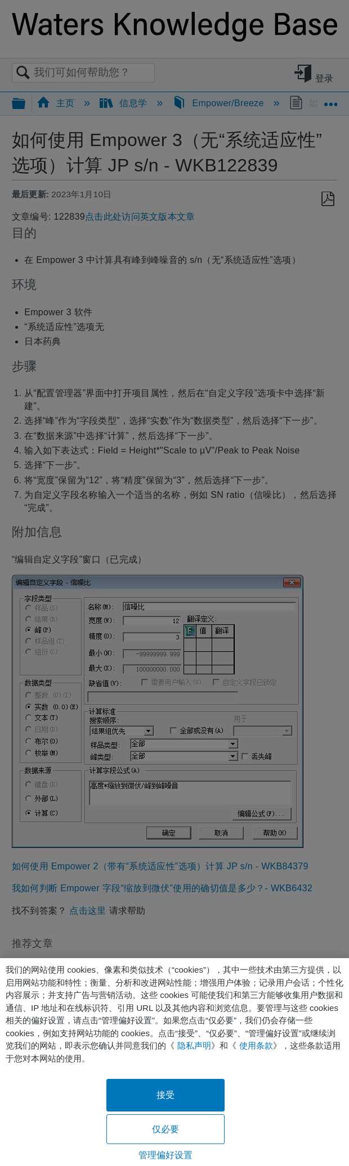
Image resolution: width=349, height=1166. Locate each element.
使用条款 (256, 1045)
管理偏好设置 (165, 1155)
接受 (165, 1095)
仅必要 (165, 1129)
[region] (174, 1062)
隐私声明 (194, 1045)
